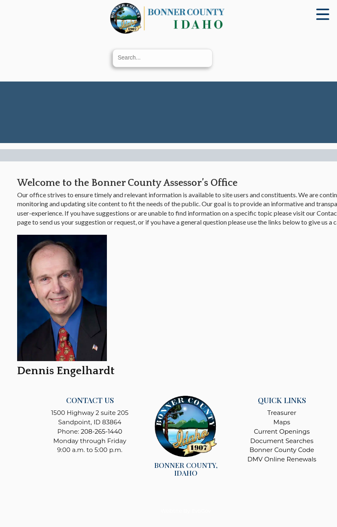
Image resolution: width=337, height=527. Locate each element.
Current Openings (282, 431)
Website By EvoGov (186, 511)
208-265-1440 (101, 431)
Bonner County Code (282, 450)
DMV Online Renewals (281, 459)
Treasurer (281, 413)
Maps (281, 422)
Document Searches (281, 441)
